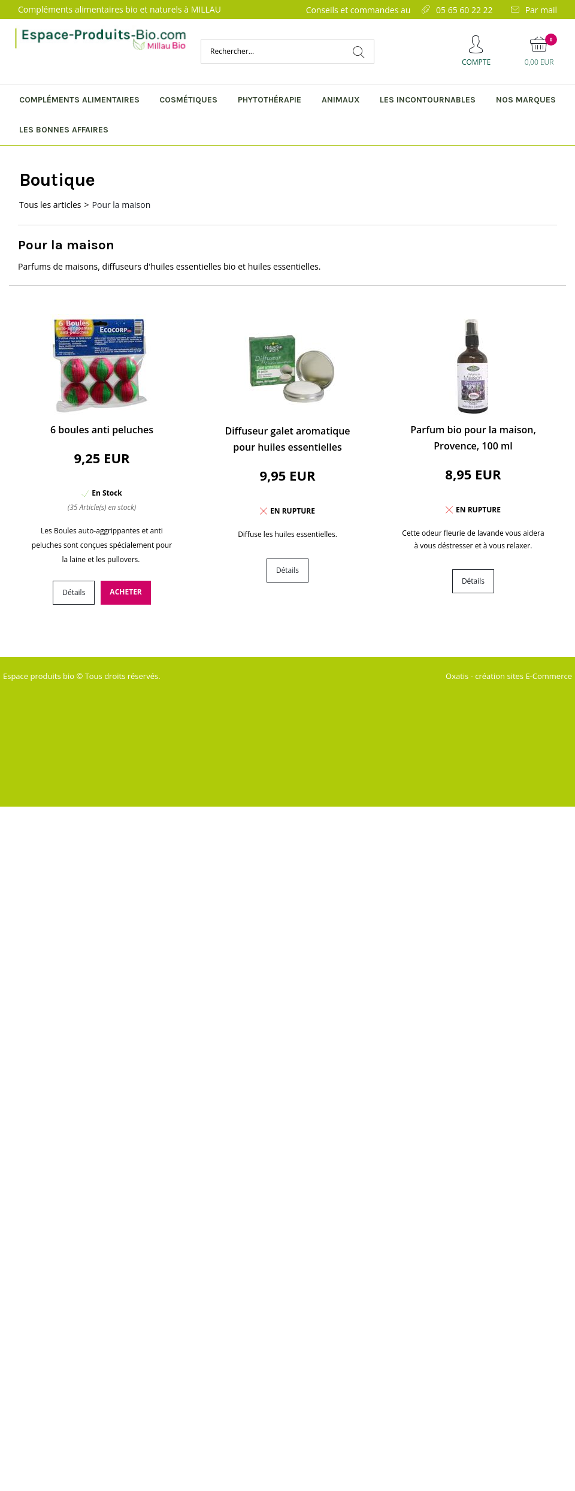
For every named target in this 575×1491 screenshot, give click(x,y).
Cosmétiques (188, 100)
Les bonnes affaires (63, 130)
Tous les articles (50, 204)
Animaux (341, 100)
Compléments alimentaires (79, 100)
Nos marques (526, 100)
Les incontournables (428, 100)
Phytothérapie (269, 100)
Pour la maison (121, 204)
